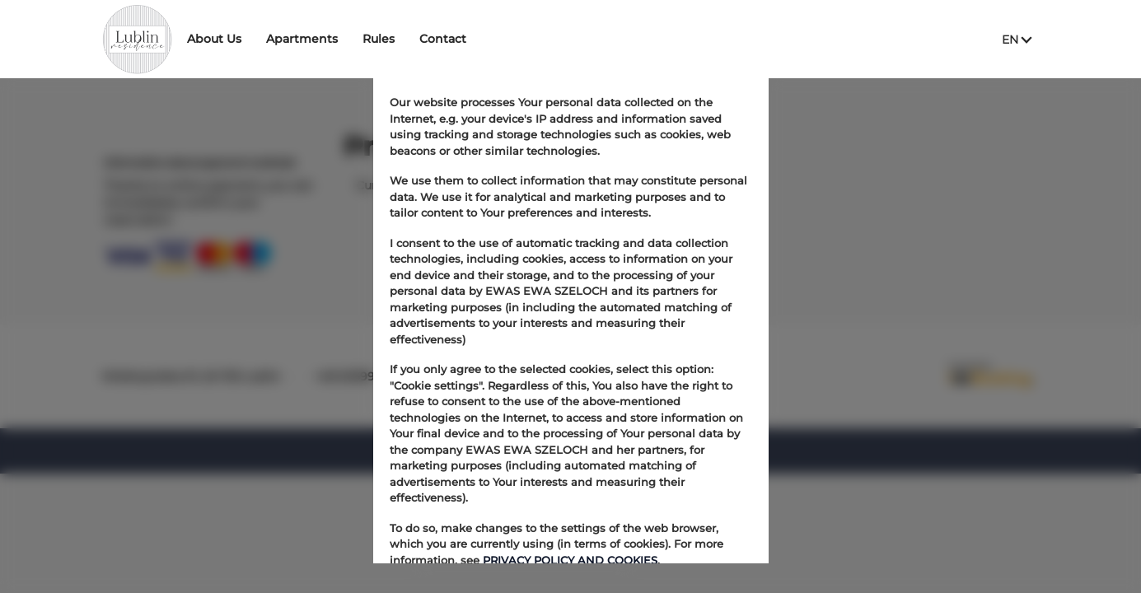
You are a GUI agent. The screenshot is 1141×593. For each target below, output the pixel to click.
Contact (490, 38)
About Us (262, 38)
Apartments (350, 38)
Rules (426, 38)
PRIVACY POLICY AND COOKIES (570, 560)
